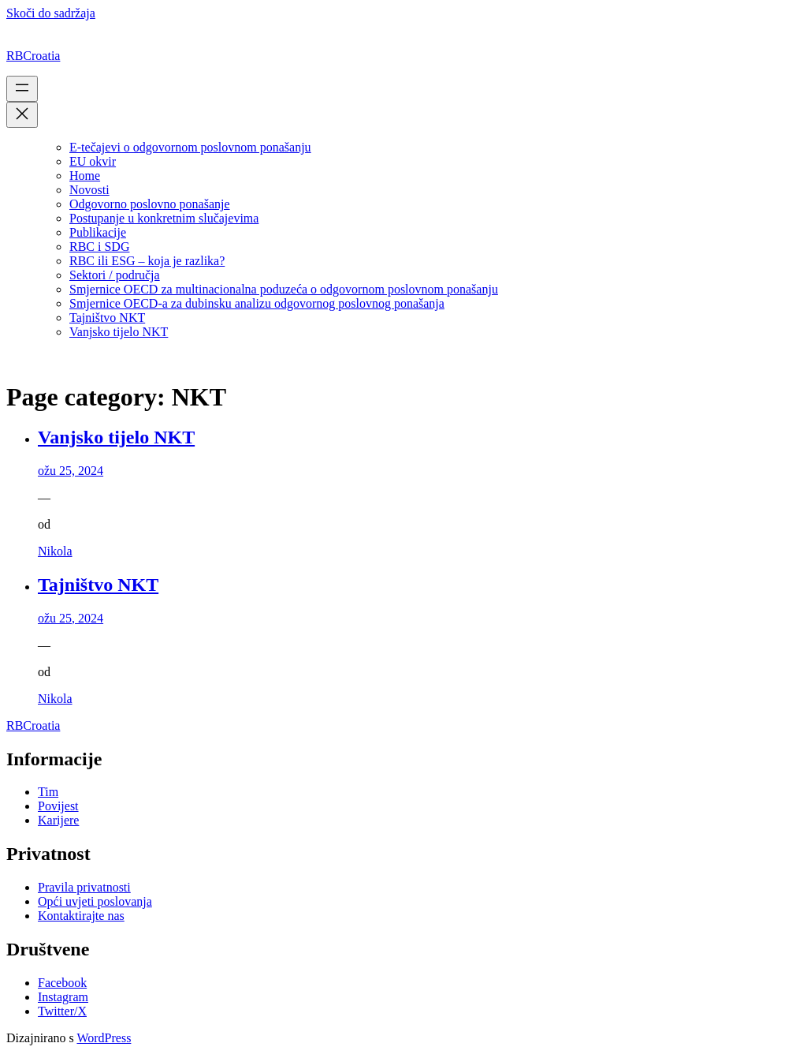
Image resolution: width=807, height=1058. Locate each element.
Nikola (55, 551)
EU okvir (92, 161)
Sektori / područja (114, 275)
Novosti (89, 189)
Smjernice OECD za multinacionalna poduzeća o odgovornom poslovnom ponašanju (283, 289)
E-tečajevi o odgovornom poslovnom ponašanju (190, 147)
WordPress (103, 1038)
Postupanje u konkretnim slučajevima (163, 218)
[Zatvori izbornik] (22, 115)
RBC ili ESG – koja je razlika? (147, 260)
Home (84, 175)
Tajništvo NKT (107, 317)
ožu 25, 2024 (70, 470)
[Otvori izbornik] (22, 89)
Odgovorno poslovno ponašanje (149, 204)
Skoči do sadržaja (50, 13)
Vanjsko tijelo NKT (118, 331)
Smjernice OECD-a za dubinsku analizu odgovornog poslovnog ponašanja (256, 303)
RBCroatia (33, 55)
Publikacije (97, 232)
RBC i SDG (99, 246)
